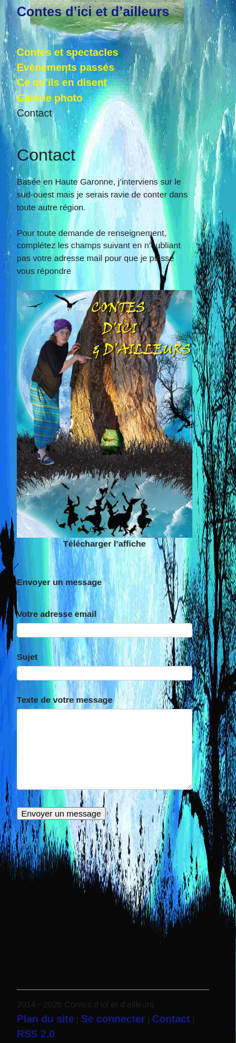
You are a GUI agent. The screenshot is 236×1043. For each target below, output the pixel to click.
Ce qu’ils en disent (62, 82)
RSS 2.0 (36, 1034)
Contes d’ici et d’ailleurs (93, 11)
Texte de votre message (64, 699)
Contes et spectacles (67, 52)
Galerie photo (50, 98)
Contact (34, 113)
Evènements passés (65, 67)
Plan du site (45, 1019)
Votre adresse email (56, 614)
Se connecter (113, 1019)
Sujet (27, 656)
